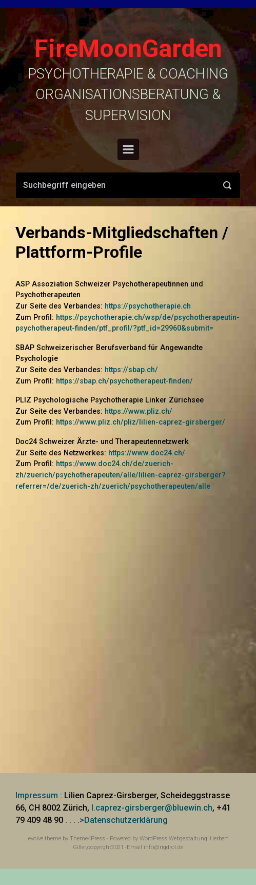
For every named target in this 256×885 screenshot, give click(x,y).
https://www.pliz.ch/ (138, 411)
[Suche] (128, 185)
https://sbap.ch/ (131, 369)
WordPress (153, 838)
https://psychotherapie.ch (148, 306)
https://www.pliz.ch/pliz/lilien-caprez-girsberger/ (140, 422)
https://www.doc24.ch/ (146, 453)
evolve (35, 838)
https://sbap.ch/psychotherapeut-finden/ (124, 381)
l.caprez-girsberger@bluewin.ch (151, 808)
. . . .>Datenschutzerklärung (116, 820)
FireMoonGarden (128, 48)
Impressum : (38, 795)
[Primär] (128, 149)
